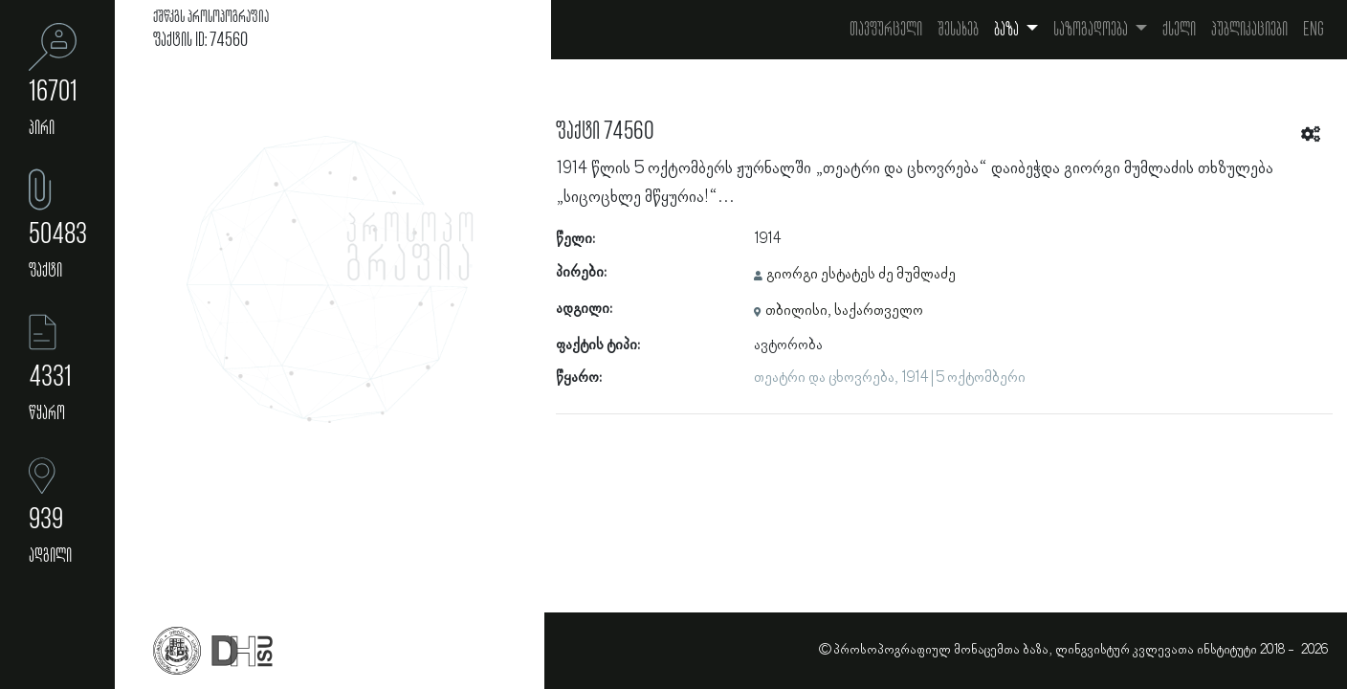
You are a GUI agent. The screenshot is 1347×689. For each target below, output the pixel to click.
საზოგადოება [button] (1092, 29)
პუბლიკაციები (1249, 29)
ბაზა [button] (1008, 29)
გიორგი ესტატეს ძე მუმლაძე (861, 274)
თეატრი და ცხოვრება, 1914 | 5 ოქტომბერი (890, 378)
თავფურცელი (886, 29)
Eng (1313, 29)
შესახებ (958, 29)
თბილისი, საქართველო (844, 311)
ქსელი (1179, 29)
